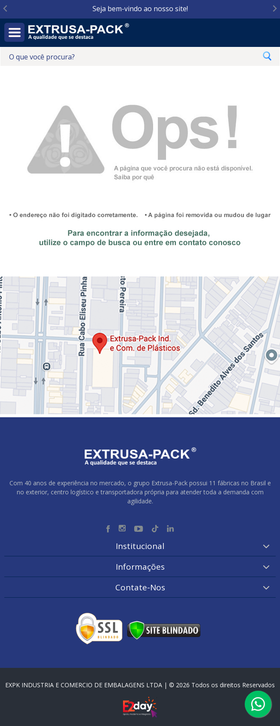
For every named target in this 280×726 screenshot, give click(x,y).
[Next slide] (274, 9)
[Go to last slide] (6, 9)
